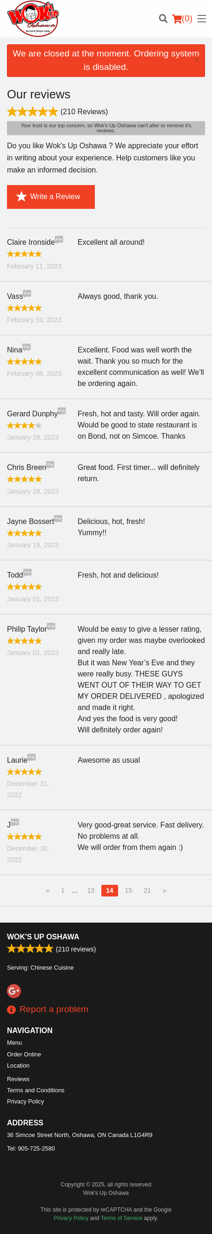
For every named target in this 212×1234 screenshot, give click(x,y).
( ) (182, 19)
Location (18, 1065)
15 (128, 890)
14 (109, 890)
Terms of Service (121, 1218)
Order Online (24, 1054)
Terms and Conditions (36, 1090)
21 (147, 890)
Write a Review (48, 196)
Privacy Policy (25, 1101)
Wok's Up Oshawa (43, 937)
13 (90, 890)
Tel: (31, 1148)
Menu (14, 1042)
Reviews (18, 1078)
